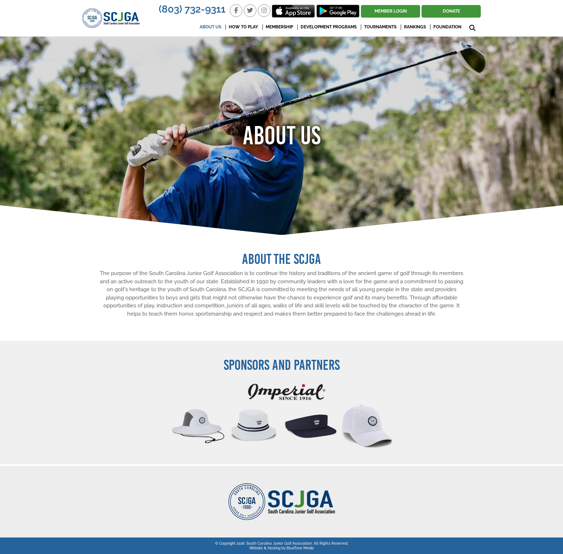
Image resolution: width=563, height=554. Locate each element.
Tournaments (380, 26)
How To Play (243, 26)
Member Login (390, 11)
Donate (451, 11)
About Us (210, 26)
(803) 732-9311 (192, 9)
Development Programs (329, 26)
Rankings (415, 26)
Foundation (447, 26)
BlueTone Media (300, 548)
